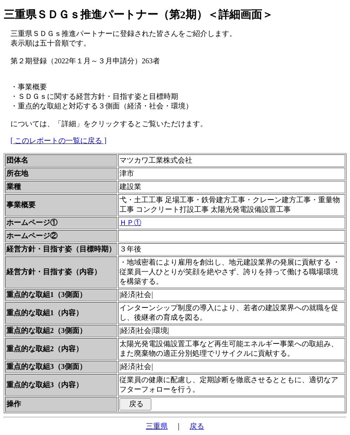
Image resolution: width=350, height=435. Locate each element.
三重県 (157, 426)
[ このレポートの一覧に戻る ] (58, 140)
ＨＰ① (130, 222)
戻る (197, 426)
